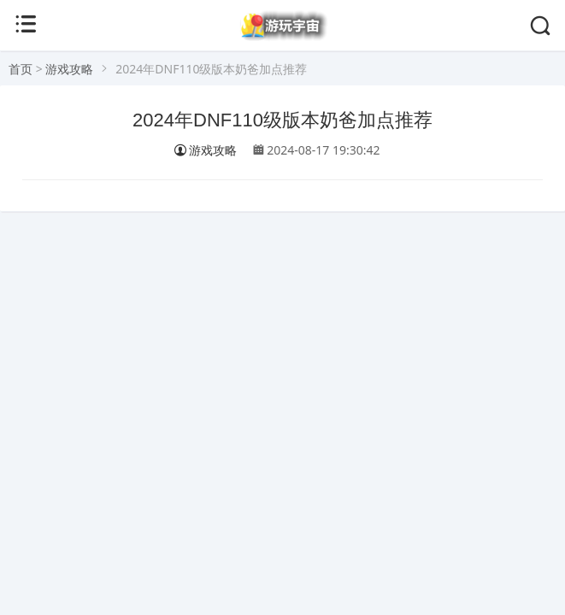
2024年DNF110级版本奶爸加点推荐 (282, 120)
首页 (20, 69)
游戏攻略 (69, 69)
